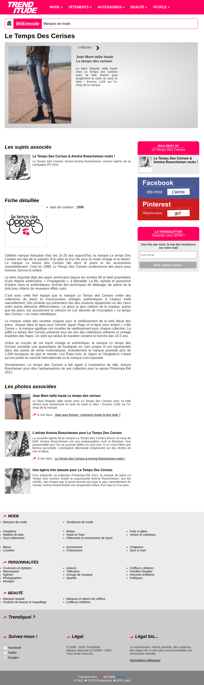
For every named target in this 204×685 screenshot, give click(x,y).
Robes (70, 531)
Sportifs (71, 578)
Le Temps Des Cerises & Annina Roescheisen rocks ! (73, 156)
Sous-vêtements (13, 538)
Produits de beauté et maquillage (24, 602)
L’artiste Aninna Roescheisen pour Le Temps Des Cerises (77, 433)
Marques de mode (56, 23)
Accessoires (74, 547)
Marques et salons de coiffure (86, 598)
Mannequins (11, 571)
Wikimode (27, 23)
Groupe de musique (79, 574)
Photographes (12, 578)
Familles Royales (141, 571)
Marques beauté (13, 598)
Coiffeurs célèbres (142, 568)
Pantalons (9, 531)
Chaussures (74, 550)
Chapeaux (136, 547)
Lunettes (8, 550)
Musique (8, 581)
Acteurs (71, 568)
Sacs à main (138, 550)
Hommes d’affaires (142, 574)
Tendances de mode (79, 522)
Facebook (14, 647)
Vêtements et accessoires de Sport (89, 538)
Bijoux (7, 547)
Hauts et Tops (75, 534)
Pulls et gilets (138, 531)
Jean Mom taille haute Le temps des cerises (66, 395)
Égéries (8, 574)
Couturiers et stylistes (17, 568)
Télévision (73, 571)
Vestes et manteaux (143, 534)
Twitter (12, 652)
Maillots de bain (13, 534)
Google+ (13, 657)
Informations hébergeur (145, 660)
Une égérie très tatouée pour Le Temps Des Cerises (72, 470)
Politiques (136, 578)
